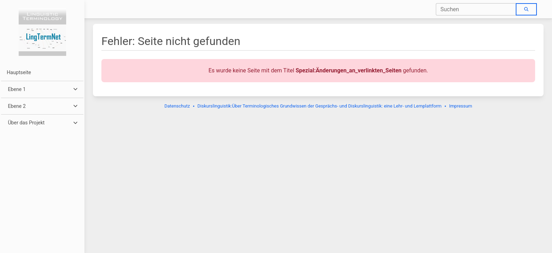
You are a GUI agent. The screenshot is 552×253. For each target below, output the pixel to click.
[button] (42, 89)
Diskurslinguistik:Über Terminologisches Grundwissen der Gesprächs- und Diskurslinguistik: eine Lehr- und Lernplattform (319, 106)
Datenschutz (177, 106)
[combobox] (476, 9)
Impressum (460, 106)
